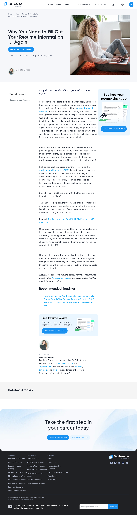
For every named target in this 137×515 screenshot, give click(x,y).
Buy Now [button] (131, 4)
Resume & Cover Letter (30, 14)
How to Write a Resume (36, 466)
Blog (17, 14)
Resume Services (54, 4)
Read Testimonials (80, 437)
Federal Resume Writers (17, 472)
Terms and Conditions (14, 497)
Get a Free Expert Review (21, 49)
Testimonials (83, 4)
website (78, 366)
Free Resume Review (58, 437)
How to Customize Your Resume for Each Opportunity (68, 296)
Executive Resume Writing (15, 467)
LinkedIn (43, 370)
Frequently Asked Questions (54, 467)
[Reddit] (127, 463)
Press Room (52, 476)
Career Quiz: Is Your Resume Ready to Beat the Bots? (68, 299)
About (67, 4)
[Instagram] (123, 463)
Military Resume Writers (17, 476)
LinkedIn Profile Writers (17, 480)
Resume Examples (34, 480)
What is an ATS (33, 459)
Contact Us (52, 462)
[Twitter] (115, 463)
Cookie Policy (33, 497)
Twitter (56, 370)
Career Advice (100, 4)
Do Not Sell (41, 497)
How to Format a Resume (37, 469)
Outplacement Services (17, 491)
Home (10, 14)
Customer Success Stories (58, 472)
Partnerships (52, 480)
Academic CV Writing (16, 483)
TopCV (70, 363)
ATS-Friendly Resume (35, 462)
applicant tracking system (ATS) (54, 170)
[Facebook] (111, 463)
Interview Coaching (15, 487)
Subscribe (113, 506)
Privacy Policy (25, 497)
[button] (69, 4)
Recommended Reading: (20, 100)
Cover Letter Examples (36, 483)
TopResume (60, 363)
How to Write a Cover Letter (35, 474)
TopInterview (45, 366)
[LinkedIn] (119, 463)
